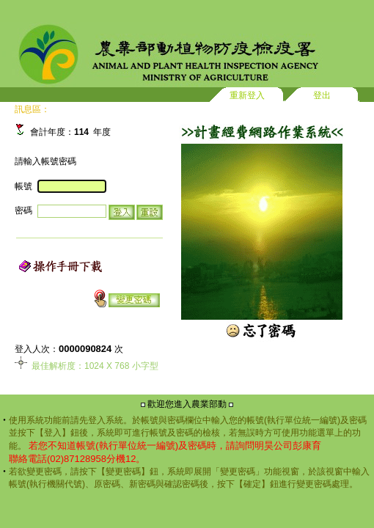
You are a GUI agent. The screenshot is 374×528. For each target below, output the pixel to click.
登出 (322, 95)
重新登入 (247, 95)
